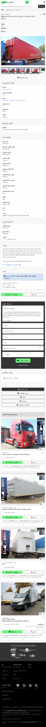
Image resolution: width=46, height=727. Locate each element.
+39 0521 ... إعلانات (11, 378)
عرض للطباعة (23, 393)
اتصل (34, 294)
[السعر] (34, 626)
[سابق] (3, 53)
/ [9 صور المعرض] (42, 559)
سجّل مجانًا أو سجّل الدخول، (23, 276)
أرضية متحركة (6, 89)
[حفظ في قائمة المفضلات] (41, 14)
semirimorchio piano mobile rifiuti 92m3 (14, 100)
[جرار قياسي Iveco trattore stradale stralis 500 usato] (23, 434)
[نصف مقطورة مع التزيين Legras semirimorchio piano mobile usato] (23, 489)
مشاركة (23, 401)
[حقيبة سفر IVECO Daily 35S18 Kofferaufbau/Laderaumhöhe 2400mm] (23, 598)
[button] (44, 2)
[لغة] (41, 2)
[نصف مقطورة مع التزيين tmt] (23, 544)
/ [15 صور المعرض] (42, 614)
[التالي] (43, 53)
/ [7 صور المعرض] (42, 72)
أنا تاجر (8, 354)
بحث (41, 6)
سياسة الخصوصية (23, 365)
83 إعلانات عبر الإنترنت (8, 287)
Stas (3, 95)
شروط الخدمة (26, 722)
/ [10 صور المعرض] (42, 449)
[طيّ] (23, 469)
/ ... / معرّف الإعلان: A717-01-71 (11, 10)
